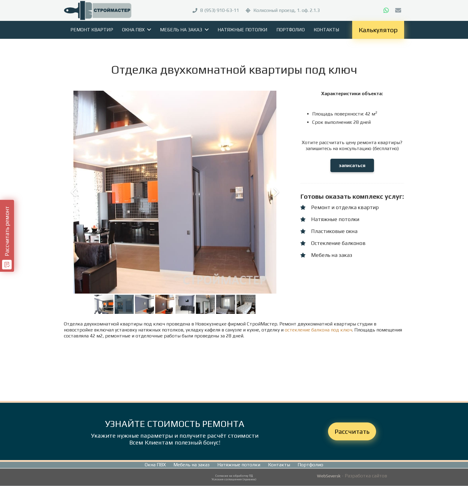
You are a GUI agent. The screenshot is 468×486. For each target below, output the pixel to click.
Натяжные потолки (238, 465)
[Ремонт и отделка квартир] (305, 207)
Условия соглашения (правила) (234, 479)
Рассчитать (352, 431)
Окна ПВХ (155, 465)
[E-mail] (398, 10)
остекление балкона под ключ (318, 330)
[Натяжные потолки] (305, 219)
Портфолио (310, 465)
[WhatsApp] (386, 10)
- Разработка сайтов (364, 476)
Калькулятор (378, 30)
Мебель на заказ (191, 465)
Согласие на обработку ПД (234, 475)
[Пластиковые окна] (305, 231)
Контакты (279, 465)
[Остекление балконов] (305, 243)
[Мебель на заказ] (305, 255)
